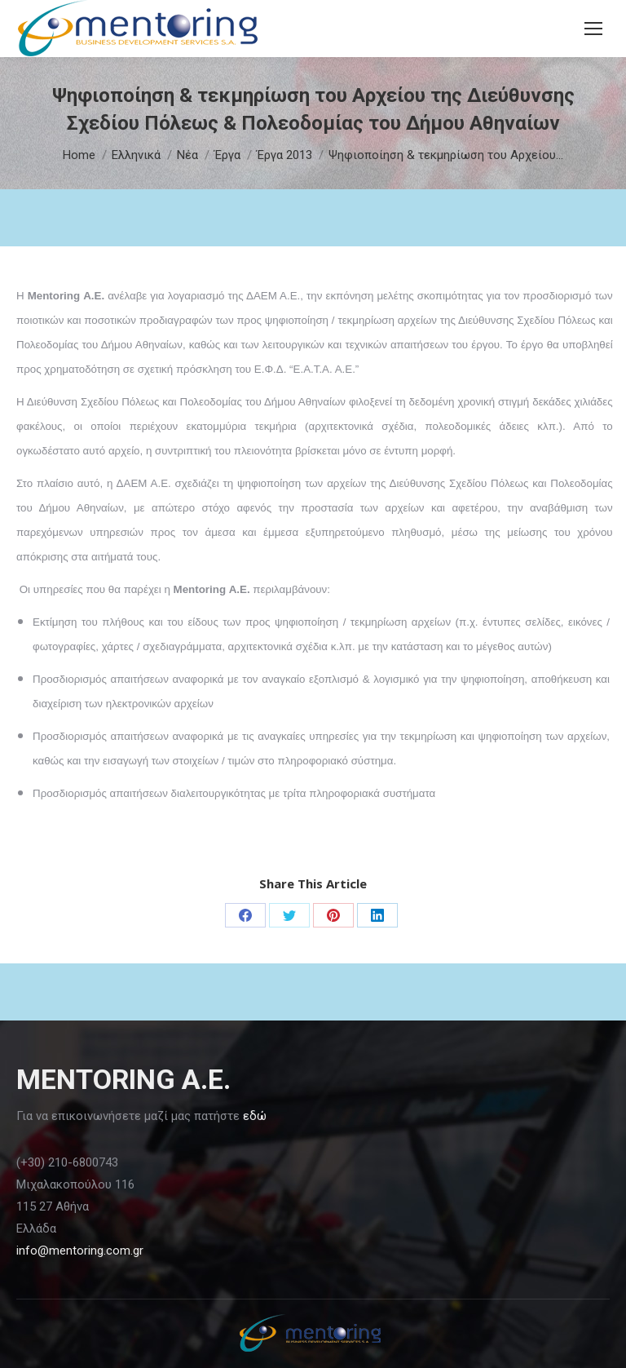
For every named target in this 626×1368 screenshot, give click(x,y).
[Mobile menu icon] (593, 28)
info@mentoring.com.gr (79, 1250)
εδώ (255, 1116)
